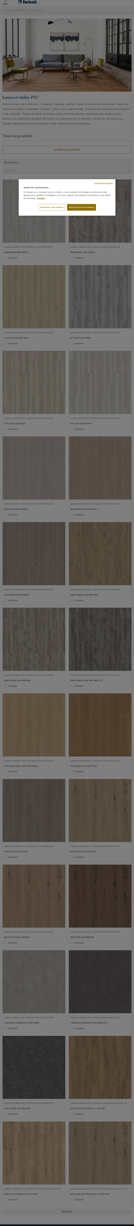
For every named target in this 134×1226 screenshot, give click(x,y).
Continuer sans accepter (103, 183)
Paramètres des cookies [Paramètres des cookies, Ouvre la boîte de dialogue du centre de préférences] (51, 207)
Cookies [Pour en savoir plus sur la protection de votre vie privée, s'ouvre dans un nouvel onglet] (41, 198)
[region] (67, 197)
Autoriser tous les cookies (81, 207)
